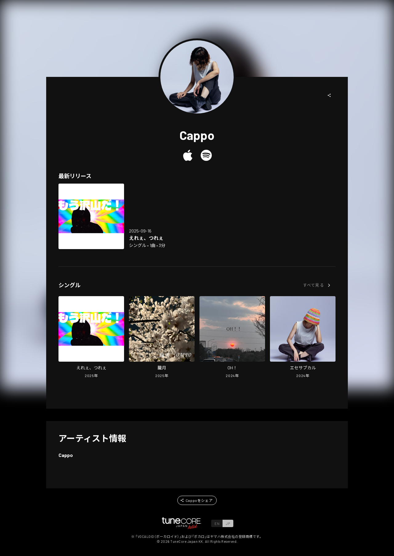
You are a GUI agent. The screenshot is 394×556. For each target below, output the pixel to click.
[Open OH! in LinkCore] (232, 337)
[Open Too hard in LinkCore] (91, 216)
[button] (329, 95)
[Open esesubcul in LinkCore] (303, 337)
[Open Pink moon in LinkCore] (162, 337)
